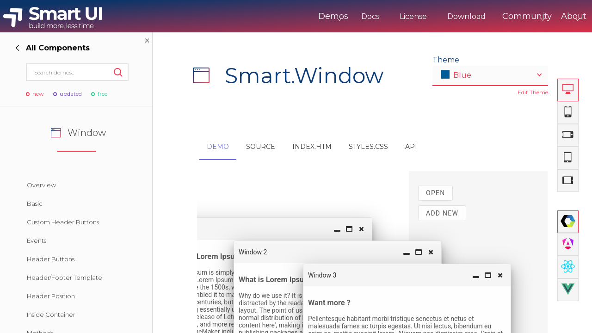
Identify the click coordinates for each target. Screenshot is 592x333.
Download (428, 16)
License (374, 16)
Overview (41, 185)
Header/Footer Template (64, 277)
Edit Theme (533, 92)
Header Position (51, 296)
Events (36, 240)
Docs (332, 16)
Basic (35, 203)
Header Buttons (50, 259)
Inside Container (51, 314)
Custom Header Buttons (63, 222)
